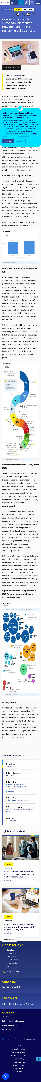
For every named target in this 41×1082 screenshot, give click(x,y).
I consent (8, 141)
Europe (12, 775)
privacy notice (23, 136)
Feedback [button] (38, 1059)
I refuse (20, 141)
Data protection (18, 1065)
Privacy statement (18, 1062)
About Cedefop (9, 1030)
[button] (18, 14)
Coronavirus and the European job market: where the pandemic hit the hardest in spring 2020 (19, 927)
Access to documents (19, 1055)
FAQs (19, 1046)
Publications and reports (13, 1021)
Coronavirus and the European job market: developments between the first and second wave (20, 874)
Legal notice (19, 1068)
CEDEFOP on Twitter (10, 1004)
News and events (9, 1025)
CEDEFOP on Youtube (15, 1004)
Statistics (10, 791)
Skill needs (12, 821)
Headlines (9, 766)
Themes (5, 1017)
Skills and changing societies (17, 786)
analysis (17, 75)
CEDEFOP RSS (32, 1004)
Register (32, 2)
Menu (38, 3)
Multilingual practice (19, 1052)
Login (26, 2)
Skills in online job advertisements (18, 800)
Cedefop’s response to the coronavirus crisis (20, 810)
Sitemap (19, 1072)
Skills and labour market (15, 784)
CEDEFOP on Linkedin (21, 1004)
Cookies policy (19, 1059)
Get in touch (11, 945)
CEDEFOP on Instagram (26, 1004)
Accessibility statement (19, 1049)
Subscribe (9, 982)
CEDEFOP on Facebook (4, 1004)
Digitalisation (12, 789)
